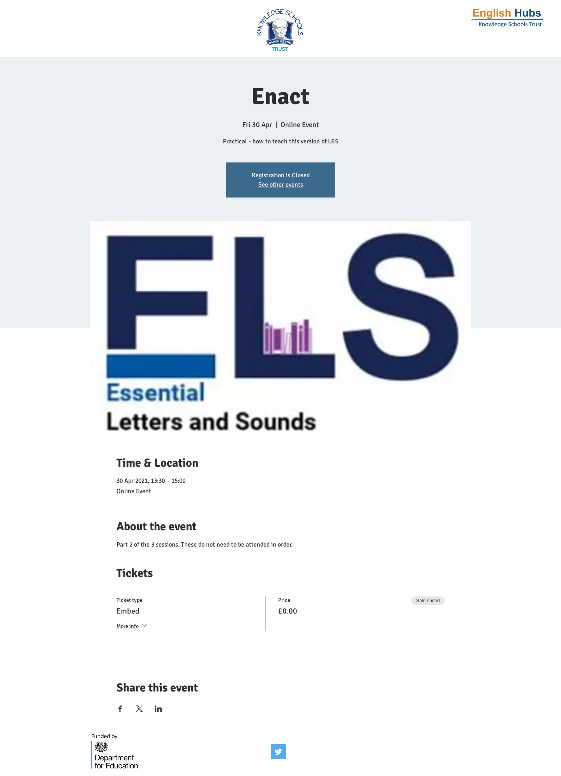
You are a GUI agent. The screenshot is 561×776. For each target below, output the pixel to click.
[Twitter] (278, 751)
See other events (280, 185)
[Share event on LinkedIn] (158, 708)
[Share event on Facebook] (120, 708)
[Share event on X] (139, 708)
